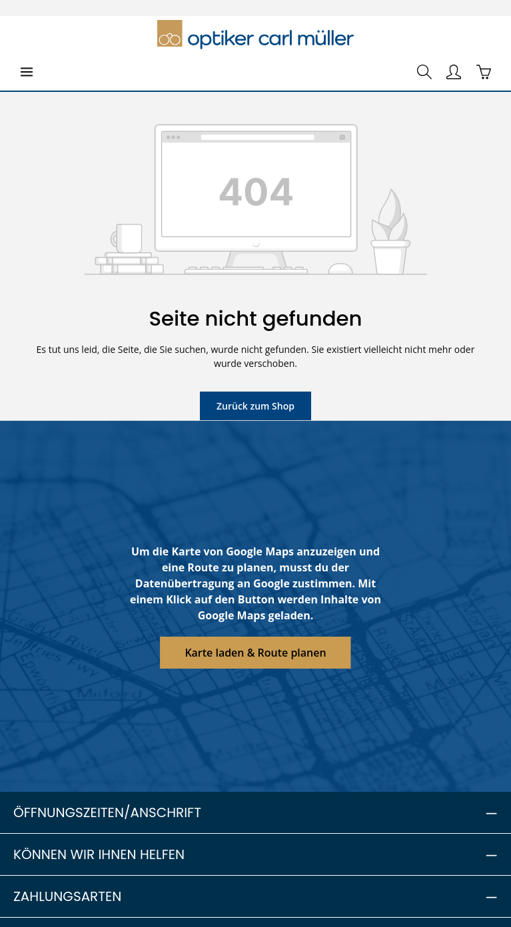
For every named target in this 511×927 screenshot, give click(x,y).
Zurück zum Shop (255, 405)
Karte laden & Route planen (255, 652)
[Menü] (26, 72)
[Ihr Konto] (453, 72)
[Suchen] (424, 72)
